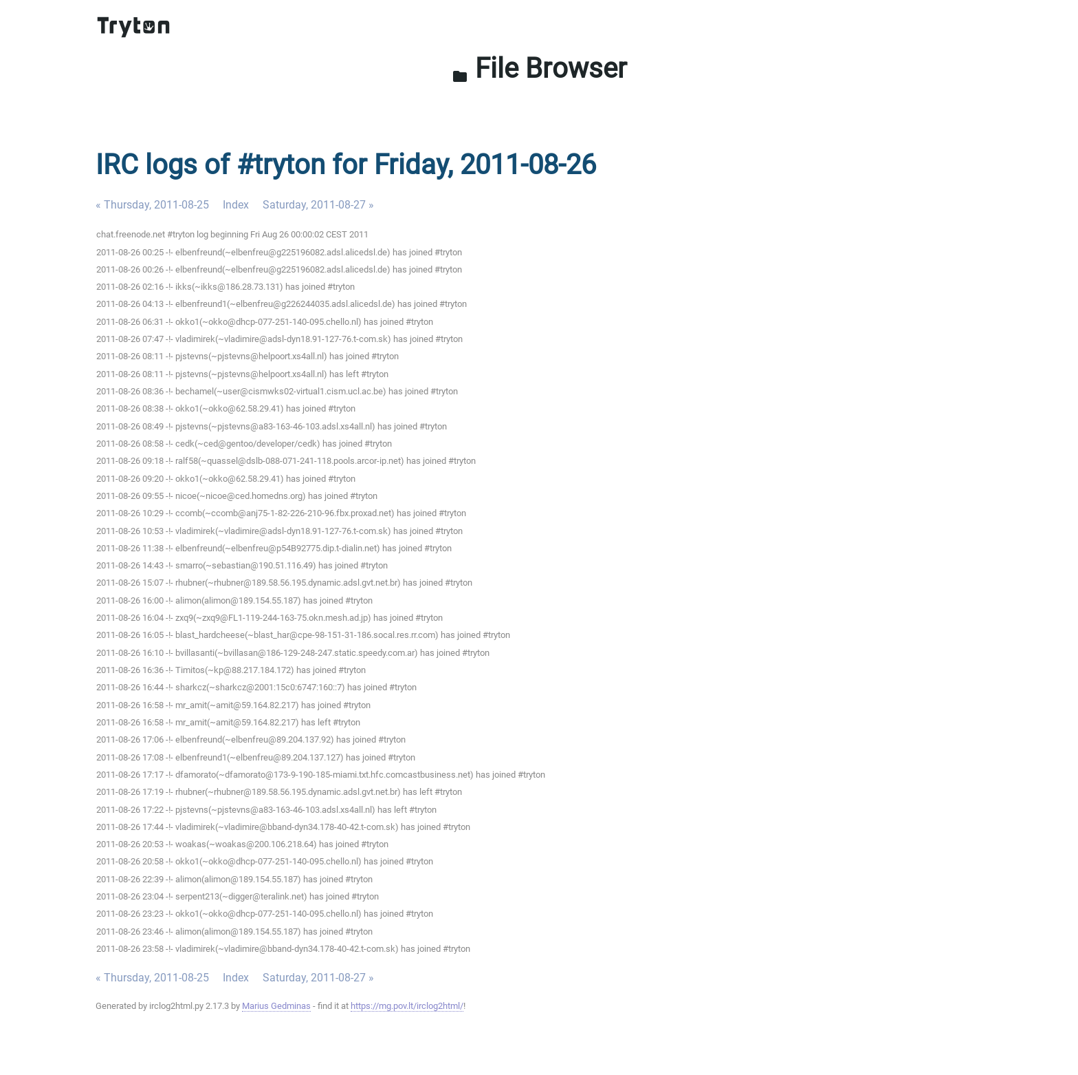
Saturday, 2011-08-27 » (318, 204)
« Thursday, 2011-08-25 (152, 204)
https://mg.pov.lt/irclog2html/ (407, 1006)
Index (236, 204)
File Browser (539, 68)
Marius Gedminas (276, 1006)
